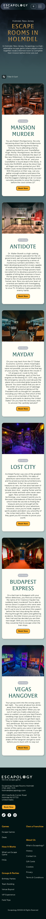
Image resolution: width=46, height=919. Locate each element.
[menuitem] (11, 833)
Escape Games (8, 832)
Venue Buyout (8, 889)
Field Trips (6, 900)
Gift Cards (30, 861)
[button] (10, 77)
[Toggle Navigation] (40, 6)
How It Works (9, 846)
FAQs (4, 860)
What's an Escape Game (9, 853)
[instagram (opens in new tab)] (15, 815)
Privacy (29, 872)
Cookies (29, 867)
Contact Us (31, 856)
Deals (4, 837)
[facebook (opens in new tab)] (9, 815)
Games (5, 826)
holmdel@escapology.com (14, 790)
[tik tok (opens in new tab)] (4, 815)
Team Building (8, 884)
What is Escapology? (35, 845)
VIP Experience (8, 895)
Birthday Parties (9, 879)
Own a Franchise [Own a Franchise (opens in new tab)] (34, 826)
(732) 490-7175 (8, 788)
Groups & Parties (10, 873)
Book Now (23, 188)
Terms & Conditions (35, 877)
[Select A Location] (33, 6)
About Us (30, 840)
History (29, 851)
